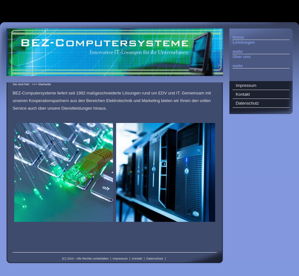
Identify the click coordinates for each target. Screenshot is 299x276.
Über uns (242, 56)
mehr (238, 51)
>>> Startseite (41, 84)
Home (238, 37)
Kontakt (137, 258)
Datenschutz (154, 258)
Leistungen (244, 42)
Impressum (120, 258)
